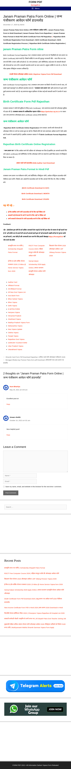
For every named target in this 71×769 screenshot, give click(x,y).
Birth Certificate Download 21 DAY (35, 188)
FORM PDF (35, 2)
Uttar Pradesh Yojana (15, 346)
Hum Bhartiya (15, 386)
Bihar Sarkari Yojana (15, 299)
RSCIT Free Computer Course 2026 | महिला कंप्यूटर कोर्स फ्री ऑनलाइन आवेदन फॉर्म (31, 573)
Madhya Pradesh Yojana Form (19, 322)
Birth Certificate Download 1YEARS (35, 199)
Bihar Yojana (12, 302)
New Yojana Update (15, 329)
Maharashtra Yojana (15, 326)
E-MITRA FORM (14, 309)
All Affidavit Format (14, 289)
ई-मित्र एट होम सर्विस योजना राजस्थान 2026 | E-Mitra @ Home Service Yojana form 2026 (33, 584)
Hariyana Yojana (14, 312)
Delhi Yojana (12, 306)
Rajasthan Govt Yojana (16, 339)
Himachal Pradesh (14, 316)
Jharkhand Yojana (14, 319)
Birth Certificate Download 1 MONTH (35, 193)
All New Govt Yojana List (17, 292)
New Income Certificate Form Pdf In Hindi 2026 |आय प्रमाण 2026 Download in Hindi (33, 607)
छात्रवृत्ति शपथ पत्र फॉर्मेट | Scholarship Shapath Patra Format (16, 249)
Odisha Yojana (13, 332)
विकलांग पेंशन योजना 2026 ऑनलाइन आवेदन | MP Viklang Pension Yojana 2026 (30, 579)
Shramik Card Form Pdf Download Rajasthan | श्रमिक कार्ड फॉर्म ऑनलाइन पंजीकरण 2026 (35, 357)
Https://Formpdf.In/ (56, 236)
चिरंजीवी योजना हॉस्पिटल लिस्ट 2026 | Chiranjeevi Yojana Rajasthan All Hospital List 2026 (34, 613)
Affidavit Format (13, 285)
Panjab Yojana (13, 336)
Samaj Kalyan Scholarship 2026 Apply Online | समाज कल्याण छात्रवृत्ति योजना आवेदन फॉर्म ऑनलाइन (37, 267)
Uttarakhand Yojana (15, 349)
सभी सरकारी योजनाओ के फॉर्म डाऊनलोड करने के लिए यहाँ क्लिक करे (29, 219)
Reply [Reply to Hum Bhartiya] (8, 404)
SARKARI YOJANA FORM (17, 343)
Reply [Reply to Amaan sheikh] (8, 435)
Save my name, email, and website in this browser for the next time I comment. (33, 486)
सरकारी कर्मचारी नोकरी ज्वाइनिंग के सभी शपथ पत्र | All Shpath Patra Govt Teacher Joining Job (35, 618)
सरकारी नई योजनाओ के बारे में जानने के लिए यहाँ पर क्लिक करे (27, 215)
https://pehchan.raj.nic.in (50, 111)
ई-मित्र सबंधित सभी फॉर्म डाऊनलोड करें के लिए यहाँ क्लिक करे (26, 212)
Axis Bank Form (13, 295)
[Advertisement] (35, 534)
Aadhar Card (12, 282)
